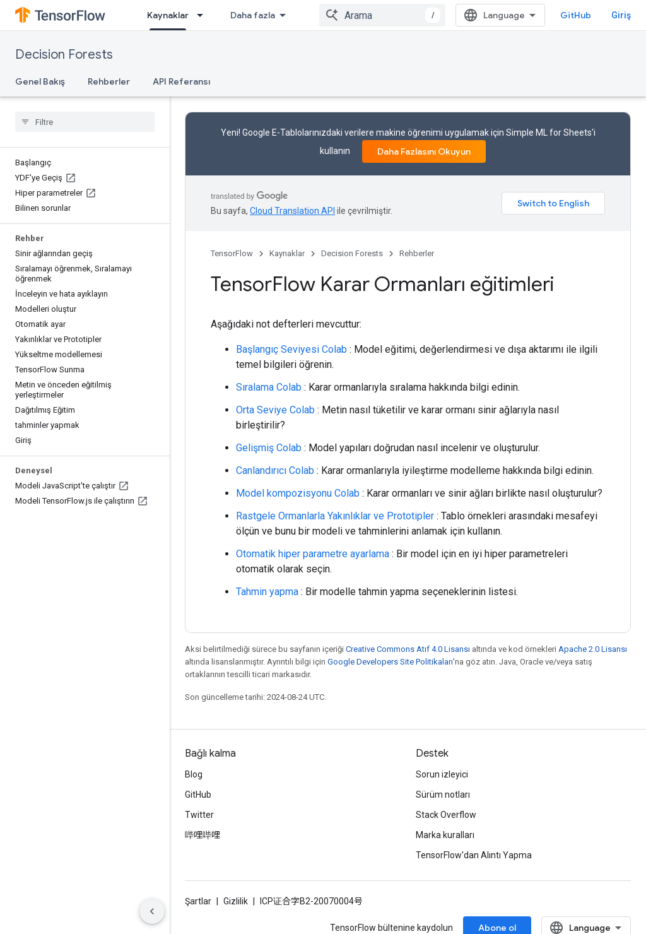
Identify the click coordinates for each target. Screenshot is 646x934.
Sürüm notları (443, 794)
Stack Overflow (446, 815)
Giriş (621, 15)
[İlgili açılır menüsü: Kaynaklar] (204, 15)
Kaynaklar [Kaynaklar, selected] (168, 15)
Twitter (199, 815)
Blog (194, 774)
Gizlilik (235, 901)
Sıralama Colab (269, 387)
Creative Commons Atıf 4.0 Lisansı (408, 649)
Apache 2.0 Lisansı (592, 649)
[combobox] (382, 15)
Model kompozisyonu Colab (298, 493)
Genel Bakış (40, 81)
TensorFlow (232, 253)
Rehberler (109, 81)
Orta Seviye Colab (275, 410)
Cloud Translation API (292, 211)
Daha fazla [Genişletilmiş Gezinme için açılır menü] (252, 15)
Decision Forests (64, 54)
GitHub (575, 15)
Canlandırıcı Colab (275, 470)
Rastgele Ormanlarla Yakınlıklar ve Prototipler (335, 516)
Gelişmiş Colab (269, 448)
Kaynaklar (287, 253)
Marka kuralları (445, 835)
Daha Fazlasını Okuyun (424, 151)
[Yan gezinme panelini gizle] (152, 911)
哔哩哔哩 (202, 835)
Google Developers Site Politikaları (390, 661)
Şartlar (198, 901)
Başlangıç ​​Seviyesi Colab (291, 349)
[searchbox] (85, 122)
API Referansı (181, 81)
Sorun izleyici (442, 774)
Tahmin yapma (267, 592)
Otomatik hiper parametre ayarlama (312, 554)
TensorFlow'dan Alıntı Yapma (474, 855)
